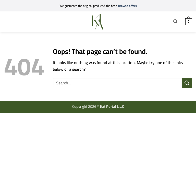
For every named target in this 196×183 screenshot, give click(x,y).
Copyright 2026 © (98, 106)
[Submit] (187, 83)
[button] (7, 21)
